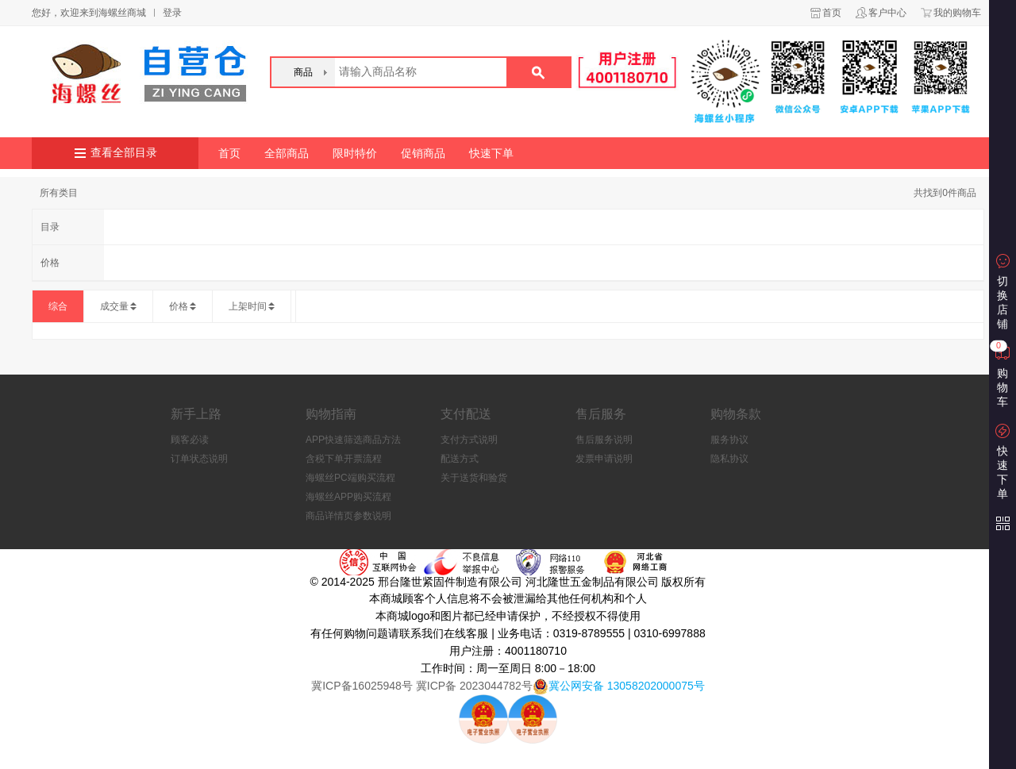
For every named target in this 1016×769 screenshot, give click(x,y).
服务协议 (729, 439)
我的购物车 (957, 12)
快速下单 (491, 153)
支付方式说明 (469, 439)
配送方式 (460, 458)
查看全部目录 (123, 153)
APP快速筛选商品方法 (353, 439)
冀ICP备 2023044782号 (473, 685)
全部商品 (286, 153)
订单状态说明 (199, 458)
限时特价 (355, 153)
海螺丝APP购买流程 (348, 496)
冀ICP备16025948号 (362, 685)
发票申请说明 (604, 458)
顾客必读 (190, 439)
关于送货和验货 (474, 477)
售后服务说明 (604, 439)
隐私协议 (729, 458)
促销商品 (423, 153)
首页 (831, 12)
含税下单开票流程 (344, 458)
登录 (172, 12)
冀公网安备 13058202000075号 (626, 685)
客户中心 (887, 12)
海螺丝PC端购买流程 (350, 477)
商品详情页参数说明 (348, 515)
